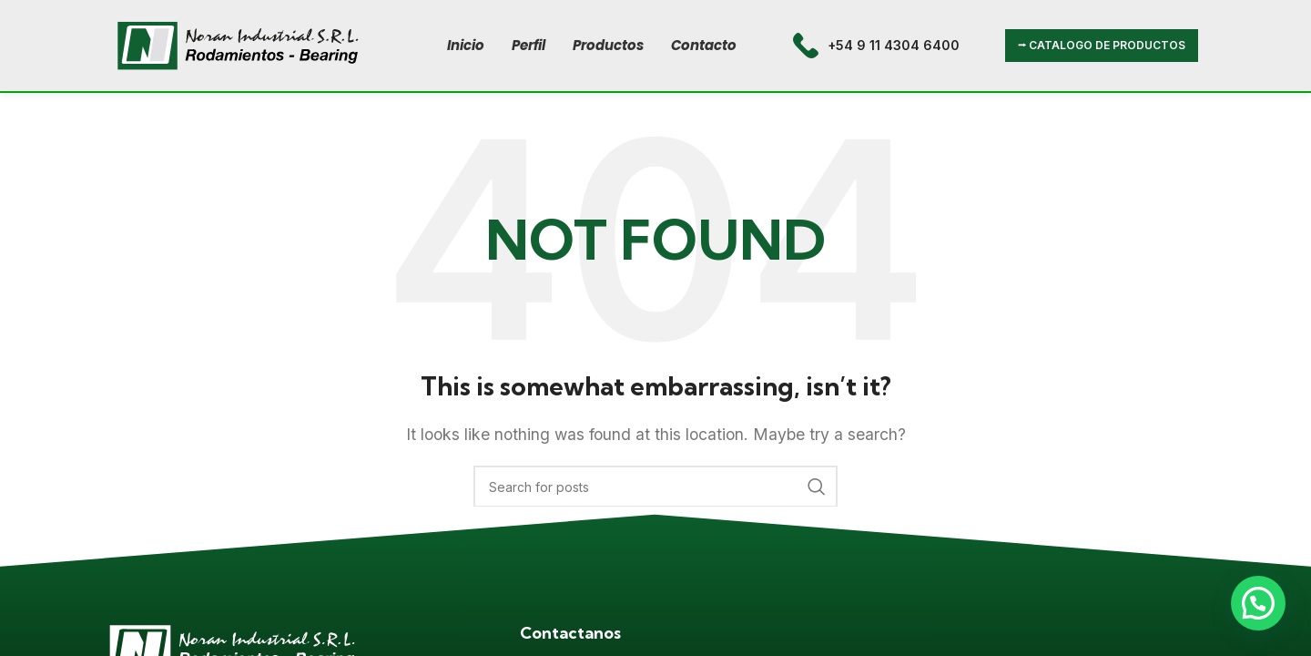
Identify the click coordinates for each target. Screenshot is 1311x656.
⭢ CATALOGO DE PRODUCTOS (1101, 45)
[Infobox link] (876, 45)
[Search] (655, 486)
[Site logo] (237, 44)
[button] (1258, 603)
